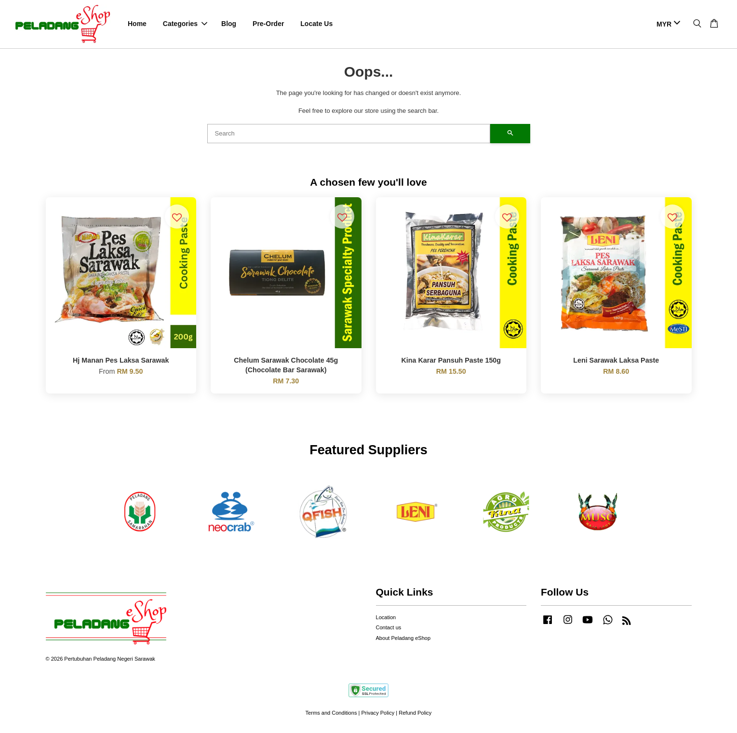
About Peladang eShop (403, 638)
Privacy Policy (377, 714)
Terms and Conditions (331, 714)
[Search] (348, 134)
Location (386, 618)
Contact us (389, 628)
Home (137, 24)
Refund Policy (415, 714)
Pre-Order (268, 24)
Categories (185, 24)
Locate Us (316, 24)
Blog (228, 24)
